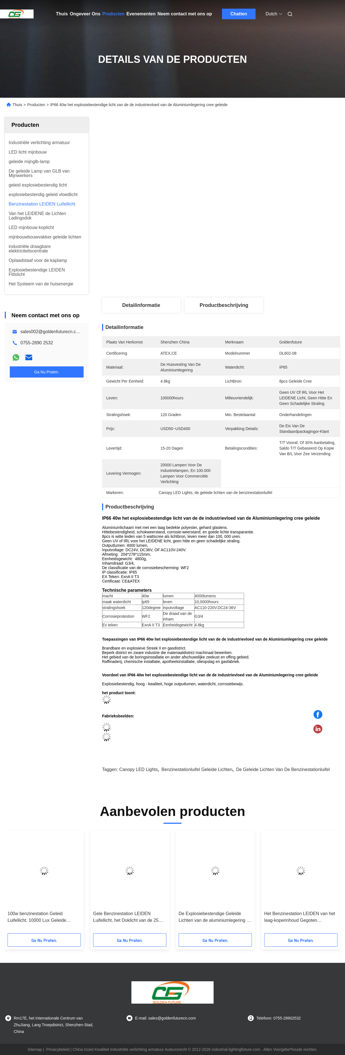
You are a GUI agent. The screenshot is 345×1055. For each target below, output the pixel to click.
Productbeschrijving (224, 305)
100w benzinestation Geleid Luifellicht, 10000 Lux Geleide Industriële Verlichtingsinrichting (39, 917)
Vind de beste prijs (250, 279)
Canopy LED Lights (138, 769)
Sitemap (34, 1049)
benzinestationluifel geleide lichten (197, 769)
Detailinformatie (141, 305)
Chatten (238, 13)
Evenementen (140, 13)
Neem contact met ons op (184, 13)
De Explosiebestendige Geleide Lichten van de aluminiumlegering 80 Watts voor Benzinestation (215, 917)
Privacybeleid (57, 1049)
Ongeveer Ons (85, 13)
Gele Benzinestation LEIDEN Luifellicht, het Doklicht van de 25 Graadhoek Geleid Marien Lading (126, 917)
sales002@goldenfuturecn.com (51, 331)
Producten (113, 13)
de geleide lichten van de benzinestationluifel (283, 769)
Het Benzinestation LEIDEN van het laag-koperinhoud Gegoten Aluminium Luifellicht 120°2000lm (299, 917)
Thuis (62, 13)
